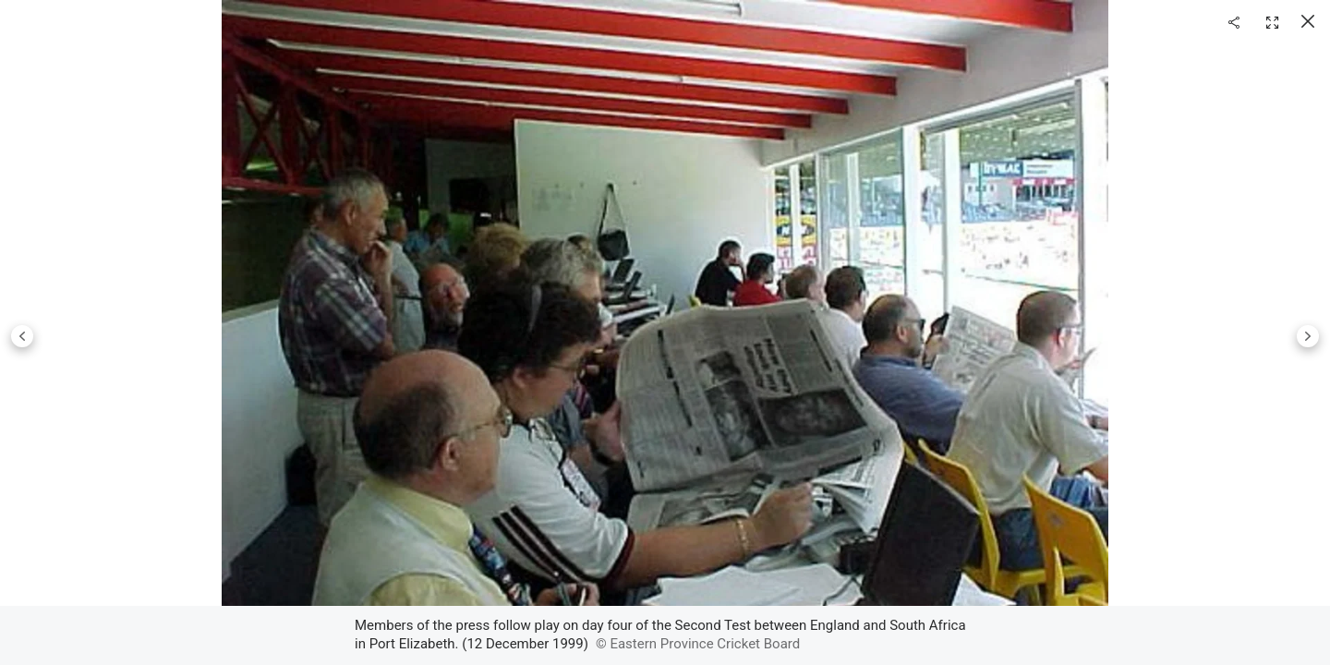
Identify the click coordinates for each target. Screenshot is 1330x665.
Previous (22, 336)
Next (1308, 336)
